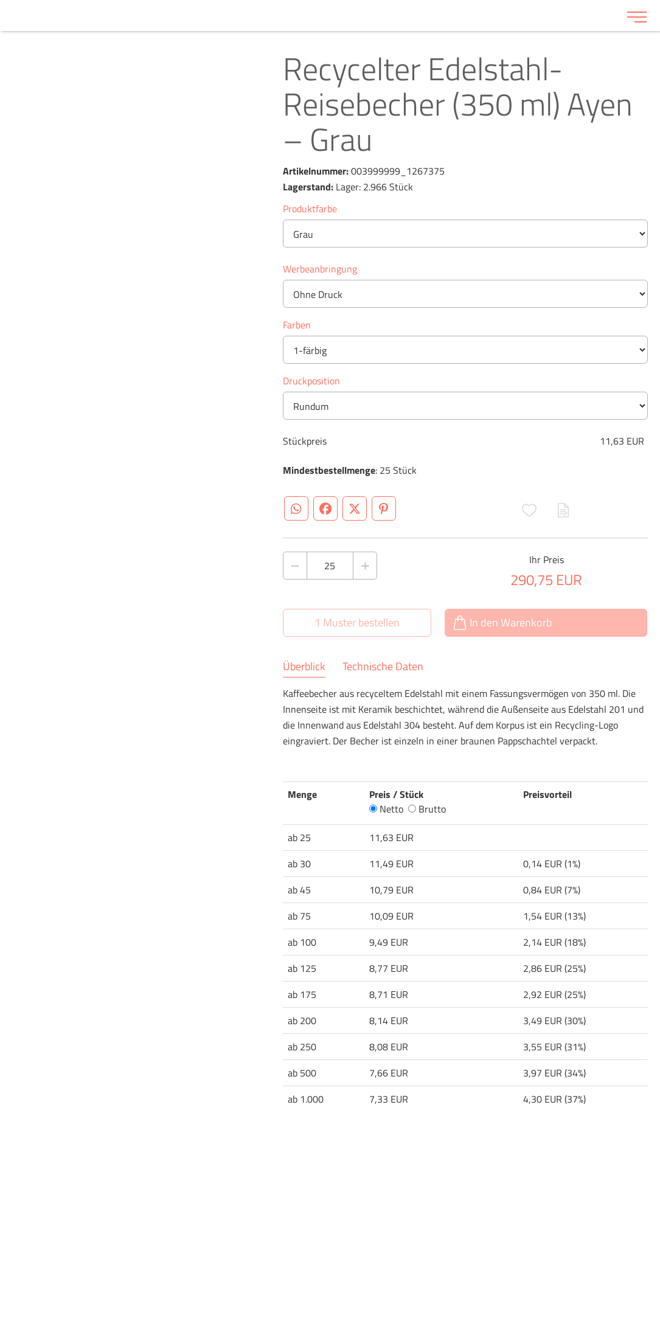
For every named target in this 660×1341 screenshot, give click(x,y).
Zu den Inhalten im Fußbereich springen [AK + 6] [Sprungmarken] (0, 0)
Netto (386, 809)
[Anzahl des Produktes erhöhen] (365, 566)
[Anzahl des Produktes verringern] (295, 566)
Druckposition (311, 380)
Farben (297, 324)
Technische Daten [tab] (382, 666)
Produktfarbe (310, 208)
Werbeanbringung (320, 269)
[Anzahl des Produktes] (330, 566)
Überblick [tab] (304, 666)
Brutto (427, 809)
